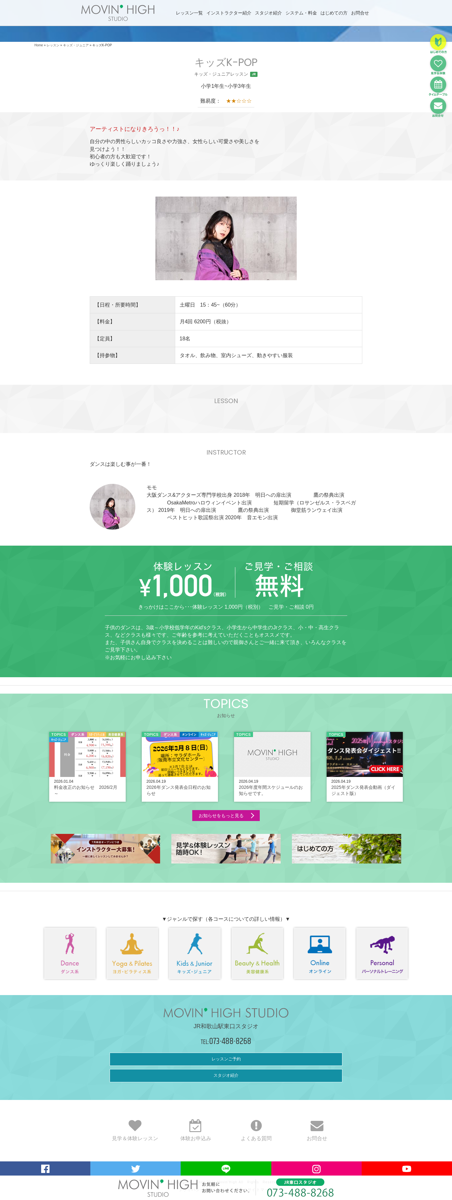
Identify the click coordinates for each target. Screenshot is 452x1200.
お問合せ (360, 12)
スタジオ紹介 (268, 12)
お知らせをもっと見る (221, 815)
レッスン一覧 (189, 12)
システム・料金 (301, 12)
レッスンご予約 (226, 1059)
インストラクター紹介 (228, 12)
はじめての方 (334, 12)
